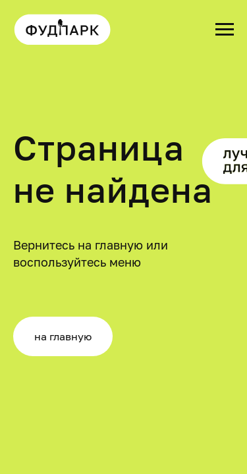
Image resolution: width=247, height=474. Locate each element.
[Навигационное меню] (224, 29)
